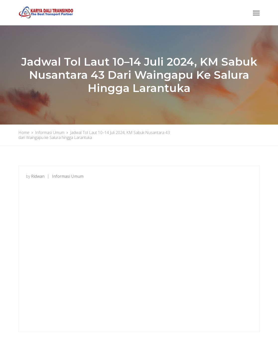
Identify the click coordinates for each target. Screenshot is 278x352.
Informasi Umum (68, 176)
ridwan (38, 176)
